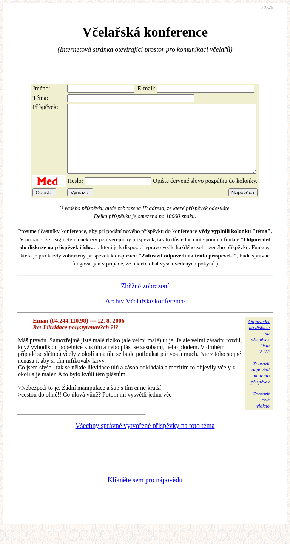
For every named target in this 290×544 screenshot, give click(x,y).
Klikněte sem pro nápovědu (145, 493)
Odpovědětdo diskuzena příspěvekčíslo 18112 (259, 350)
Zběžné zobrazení (145, 299)
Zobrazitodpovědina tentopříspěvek (260, 386)
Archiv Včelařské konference (145, 315)
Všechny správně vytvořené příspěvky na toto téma (145, 439)
